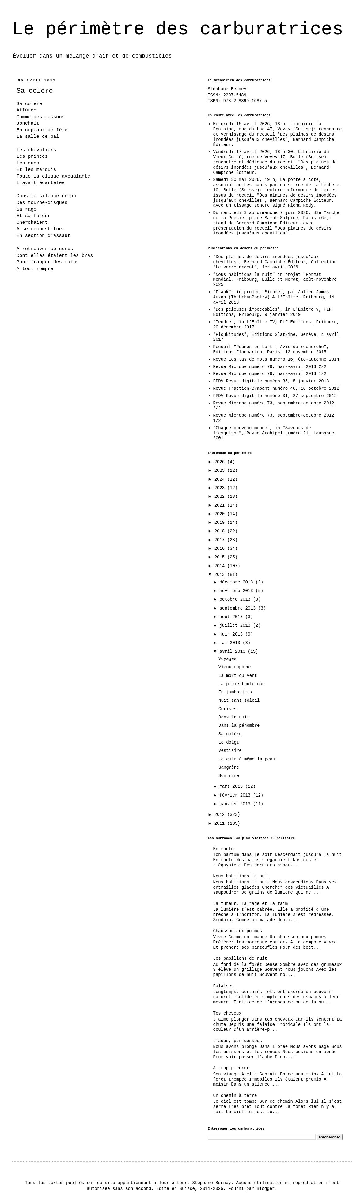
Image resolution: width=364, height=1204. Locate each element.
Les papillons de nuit (240, 958)
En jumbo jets (235, 692)
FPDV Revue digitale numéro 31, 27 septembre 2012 (275, 395)
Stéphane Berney (227, 89)
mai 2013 (231, 642)
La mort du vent (237, 675)
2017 (220, 540)
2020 (220, 514)
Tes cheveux (227, 1013)
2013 (220, 574)
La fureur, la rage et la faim (250, 903)
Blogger (266, 1188)
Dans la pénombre (239, 725)
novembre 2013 (237, 590)
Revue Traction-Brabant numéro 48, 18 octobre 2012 (276, 388)
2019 (220, 522)
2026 (220, 461)
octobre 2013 (236, 599)
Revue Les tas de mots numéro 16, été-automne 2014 (276, 359)
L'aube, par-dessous (237, 1040)
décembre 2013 (237, 582)
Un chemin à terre (235, 1095)
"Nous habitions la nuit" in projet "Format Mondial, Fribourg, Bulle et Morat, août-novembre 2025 (275, 279)
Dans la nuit (233, 717)
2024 (220, 479)
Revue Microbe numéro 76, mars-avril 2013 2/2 (270, 366)
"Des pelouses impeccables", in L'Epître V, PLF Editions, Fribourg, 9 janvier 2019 (272, 312)
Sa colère (230, 734)
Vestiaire (230, 750)
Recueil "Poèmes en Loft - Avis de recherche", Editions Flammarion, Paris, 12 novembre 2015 (271, 349)
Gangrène (228, 767)
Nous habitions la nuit (241, 876)
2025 (220, 470)
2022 (220, 496)
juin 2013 (232, 634)
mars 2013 (232, 786)
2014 (220, 566)
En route (223, 848)
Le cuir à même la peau (246, 759)
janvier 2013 (236, 803)
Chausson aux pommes (237, 930)
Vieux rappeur (235, 667)
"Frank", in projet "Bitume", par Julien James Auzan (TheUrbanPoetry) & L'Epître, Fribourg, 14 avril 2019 (273, 297)
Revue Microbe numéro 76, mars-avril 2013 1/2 (270, 373)
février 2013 (236, 795)
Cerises (227, 709)
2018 (220, 531)
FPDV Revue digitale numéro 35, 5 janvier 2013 (271, 381)
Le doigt (228, 742)
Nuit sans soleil (239, 700)
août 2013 (232, 616)
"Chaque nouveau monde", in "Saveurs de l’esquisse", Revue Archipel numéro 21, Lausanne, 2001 (275, 433)
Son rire (228, 775)
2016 (220, 548)
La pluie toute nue (241, 683)
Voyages (227, 658)
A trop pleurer (231, 1068)
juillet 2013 (236, 625)
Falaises (223, 986)
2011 (220, 823)
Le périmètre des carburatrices (177, 29)
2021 (220, 505)
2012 (220, 814)
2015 (220, 557)
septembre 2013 (238, 608)
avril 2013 (233, 651)
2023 (220, 488)
